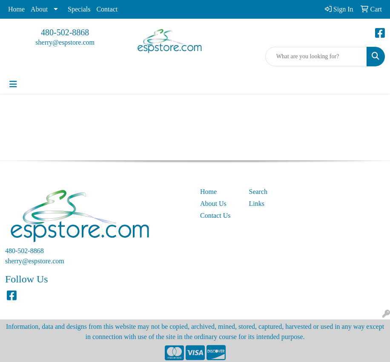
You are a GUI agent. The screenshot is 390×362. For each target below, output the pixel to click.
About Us (213, 203)
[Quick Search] (316, 56)
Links (256, 203)
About (39, 9)
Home (16, 9)
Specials (79, 9)
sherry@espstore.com (65, 42)
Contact (107, 9)
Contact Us (215, 215)
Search (258, 191)
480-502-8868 (65, 32)
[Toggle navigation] (13, 84)
